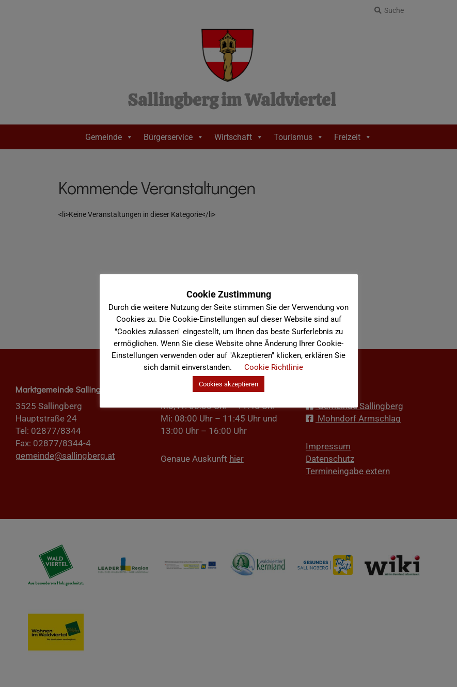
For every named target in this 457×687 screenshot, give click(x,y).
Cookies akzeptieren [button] (228, 384)
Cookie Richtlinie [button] (273, 367)
